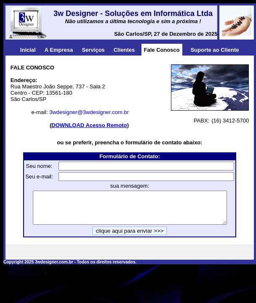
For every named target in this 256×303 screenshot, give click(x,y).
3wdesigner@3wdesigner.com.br (89, 112)
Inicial (28, 50)
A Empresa (59, 50)
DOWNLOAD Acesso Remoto (89, 125)
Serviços (93, 50)
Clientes (124, 50)
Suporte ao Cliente (215, 50)
